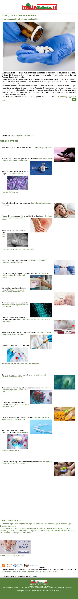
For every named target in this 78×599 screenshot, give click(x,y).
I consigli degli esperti (45, 147)
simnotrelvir (21, 136)
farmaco (30, 136)
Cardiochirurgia (6, 524)
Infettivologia (51, 528)
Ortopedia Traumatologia (39, 530)
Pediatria (71, 530)
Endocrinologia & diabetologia (58, 524)
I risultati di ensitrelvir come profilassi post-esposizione (25, 418)
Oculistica (14, 530)
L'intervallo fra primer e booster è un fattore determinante (27, 160)
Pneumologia (5, 533)
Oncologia (23, 530)
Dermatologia (39, 524)
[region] (39, 117)
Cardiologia (19, 524)
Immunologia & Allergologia (34, 528)
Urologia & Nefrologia (21, 533)
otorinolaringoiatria (59, 530)
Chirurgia (28, 524)
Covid (13, 136)
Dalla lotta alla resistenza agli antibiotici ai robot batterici (15, 304)
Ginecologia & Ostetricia (10, 528)
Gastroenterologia (8, 526)
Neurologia (5, 530)
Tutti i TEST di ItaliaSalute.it (12, 555)
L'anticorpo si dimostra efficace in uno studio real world (13, 291)
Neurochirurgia (64, 528)
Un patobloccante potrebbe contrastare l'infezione (24, 376)
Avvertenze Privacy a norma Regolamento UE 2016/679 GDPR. (29, 572)
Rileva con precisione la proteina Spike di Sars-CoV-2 (27, 389)
